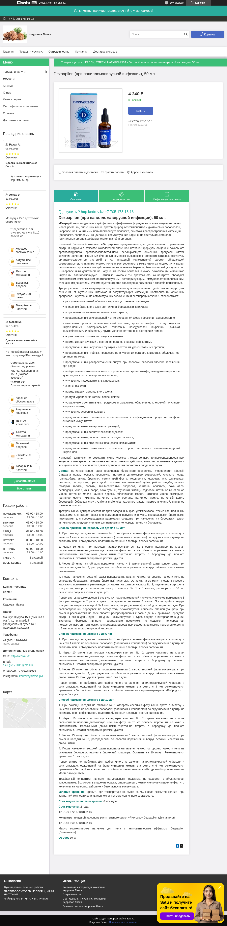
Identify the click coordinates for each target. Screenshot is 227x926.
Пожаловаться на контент (123, 922)
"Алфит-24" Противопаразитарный (25, 383)
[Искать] (185, 34)
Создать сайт (46, 2)
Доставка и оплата (105, 51)
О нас (7, 92)
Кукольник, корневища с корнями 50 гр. (26, 178)
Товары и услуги (30, 51)
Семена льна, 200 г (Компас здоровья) (23, 364)
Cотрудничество (72, 894)
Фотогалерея (12, 99)
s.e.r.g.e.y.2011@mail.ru (18, 665)
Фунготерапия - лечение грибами (23, 887)
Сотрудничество (58, 51)
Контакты (81, 51)
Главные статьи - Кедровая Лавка (83, 906)
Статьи (8, 85)
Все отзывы (24, 488)
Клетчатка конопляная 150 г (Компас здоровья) (25, 374)
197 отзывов (177, 2)
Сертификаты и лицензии (20, 106)
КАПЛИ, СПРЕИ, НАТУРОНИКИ (105, 62)
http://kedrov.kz (20, 656)
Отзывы (8, 113)
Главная (8, 51)
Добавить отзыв (24, 481)
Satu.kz (130, 918)
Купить (140, 110)
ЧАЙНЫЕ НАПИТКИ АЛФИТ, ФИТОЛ (26, 898)
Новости (8, 78)
